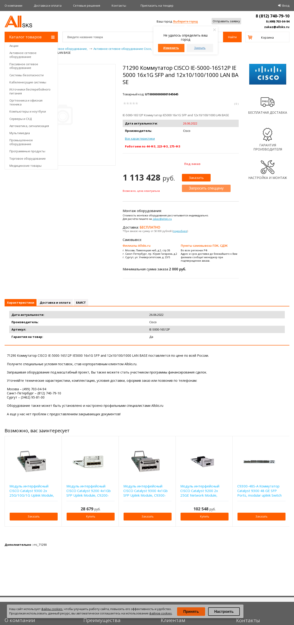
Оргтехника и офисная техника (25, 102)
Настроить (224, 612)
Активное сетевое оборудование (23, 55)
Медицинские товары (25, 166)
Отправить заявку (226, 21)
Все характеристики (140, 138)
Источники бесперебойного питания (30, 91)
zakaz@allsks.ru (276, 27)
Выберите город (185, 21)
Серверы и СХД (20, 119)
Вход (285, 5)
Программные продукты (27, 151)
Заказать (196, 177)
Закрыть (200, 48)
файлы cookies (51, 609)
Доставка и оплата (48, 5)
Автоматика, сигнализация (29, 126)
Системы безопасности (26, 75)
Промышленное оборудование (21, 142)
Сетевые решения (86, 5)
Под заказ (192, 164)
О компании (13, 5)
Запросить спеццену (206, 188)
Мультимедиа (19, 133)
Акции (13, 46)
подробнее (180, 231)
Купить (90, 516)
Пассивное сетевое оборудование (23, 66)
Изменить (171, 48)
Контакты (119, 5)
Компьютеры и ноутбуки (27, 111)
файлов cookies (160, 613)
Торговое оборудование (27, 158)
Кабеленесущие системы (27, 82)
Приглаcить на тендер (157, 5)
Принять (191, 612)
